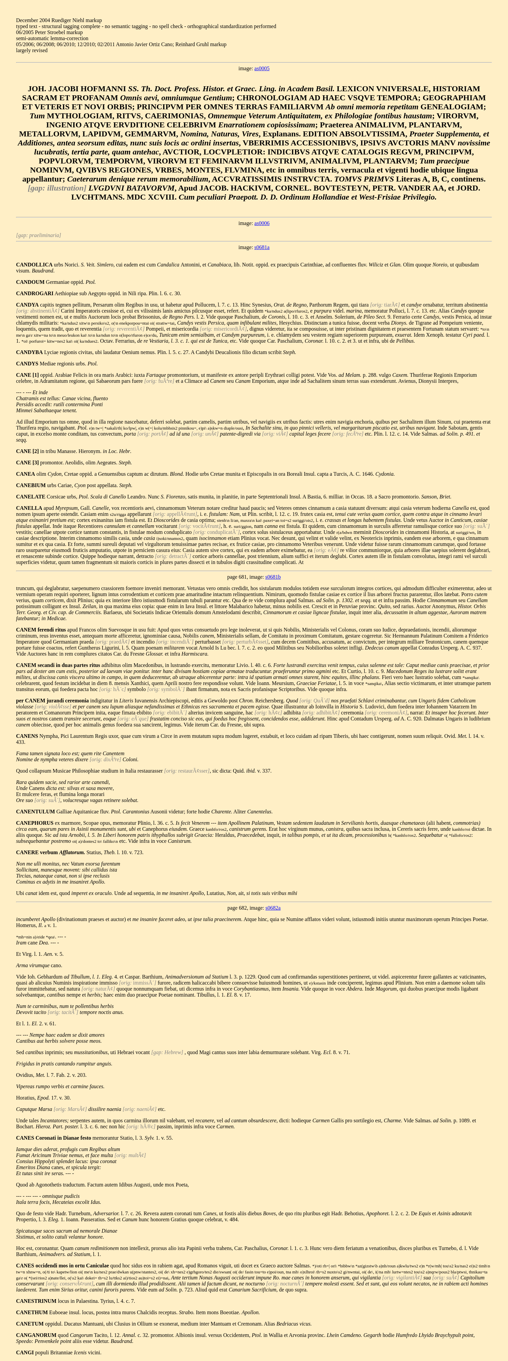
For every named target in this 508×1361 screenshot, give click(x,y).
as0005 (262, 68)
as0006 (262, 223)
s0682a (273, 908)
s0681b (273, 577)
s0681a (262, 247)
